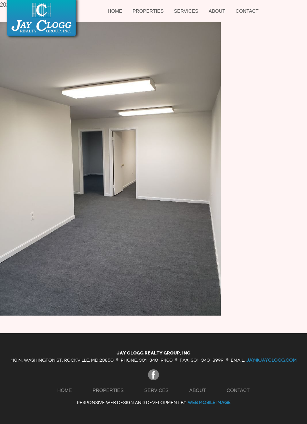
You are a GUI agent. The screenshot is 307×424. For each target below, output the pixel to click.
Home (115, 11)
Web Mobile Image (209, 402)
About (217, 11)
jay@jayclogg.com (271, 359)
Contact (247, 11)
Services (186, 11)
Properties (148, 11)
